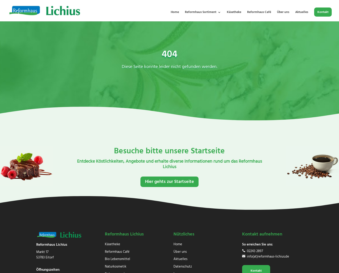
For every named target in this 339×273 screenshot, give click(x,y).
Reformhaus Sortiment (200, 13)
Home (175, 13)
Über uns (283, 13)
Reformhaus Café (259, 13)
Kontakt (323, 13)
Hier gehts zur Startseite (169, 181)
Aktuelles (301, 13)
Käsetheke (234, 13)
